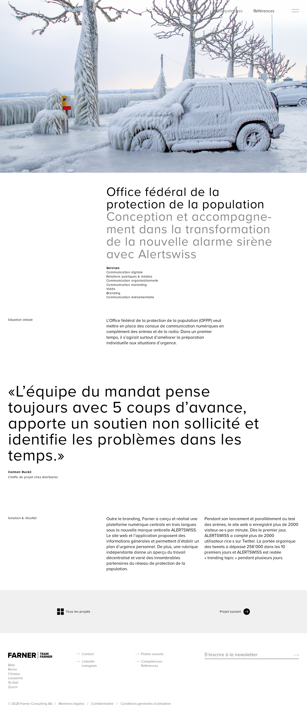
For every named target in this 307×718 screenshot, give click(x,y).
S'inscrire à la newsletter (231, 655)
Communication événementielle (130, 297)
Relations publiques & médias (129, 276)
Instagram (89, 665)
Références (263, 11)
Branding (113, 293)
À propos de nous (189, 11)
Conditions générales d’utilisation (146, 703)
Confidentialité (102, 703)
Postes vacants (152, 654)
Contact (88, 654)
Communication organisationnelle (132, 280)
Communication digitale (124, 272)
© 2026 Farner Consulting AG (30, 703)
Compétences (230, 11)
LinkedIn (88, 661)
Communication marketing (126, 284)
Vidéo (111, 289)
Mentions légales (72, 703)
